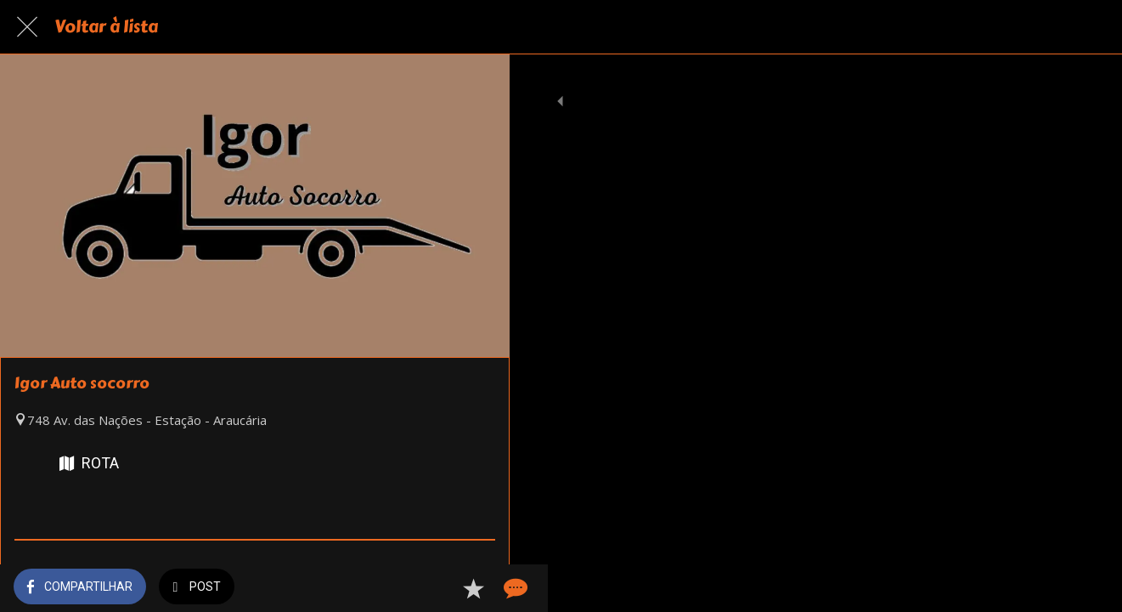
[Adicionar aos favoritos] (434, 588)
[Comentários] (475, 588)
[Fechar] (27, 27)
